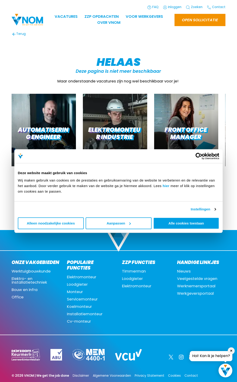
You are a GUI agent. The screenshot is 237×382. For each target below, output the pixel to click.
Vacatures (66, 17)
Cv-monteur (79, 322)
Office (18, 297)
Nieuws (184, 271)
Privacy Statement (149, 375)
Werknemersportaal (196, 286)
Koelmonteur (79, 307)
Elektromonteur (81, 277)
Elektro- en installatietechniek (29, 281)
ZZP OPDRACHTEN (101, 17)
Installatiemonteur (85, 314)
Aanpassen (119, 223)
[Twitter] (171, 357)
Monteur (75, 292)
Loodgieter (77, 285)
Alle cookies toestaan (186, 223)
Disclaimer (81, 375)
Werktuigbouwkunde (31, 271)
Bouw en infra (24, 290)
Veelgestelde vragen (197, 279)
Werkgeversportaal (195, 294)
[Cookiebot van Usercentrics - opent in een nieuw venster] (199, 156)
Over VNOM (109, 23)
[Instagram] (181, 357)
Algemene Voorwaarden (112, 375)
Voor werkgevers (144, 17)
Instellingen (200, 209)
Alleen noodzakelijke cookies (51, 223)
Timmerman (134, 271)
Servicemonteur (82, 299)
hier (166, 186)
